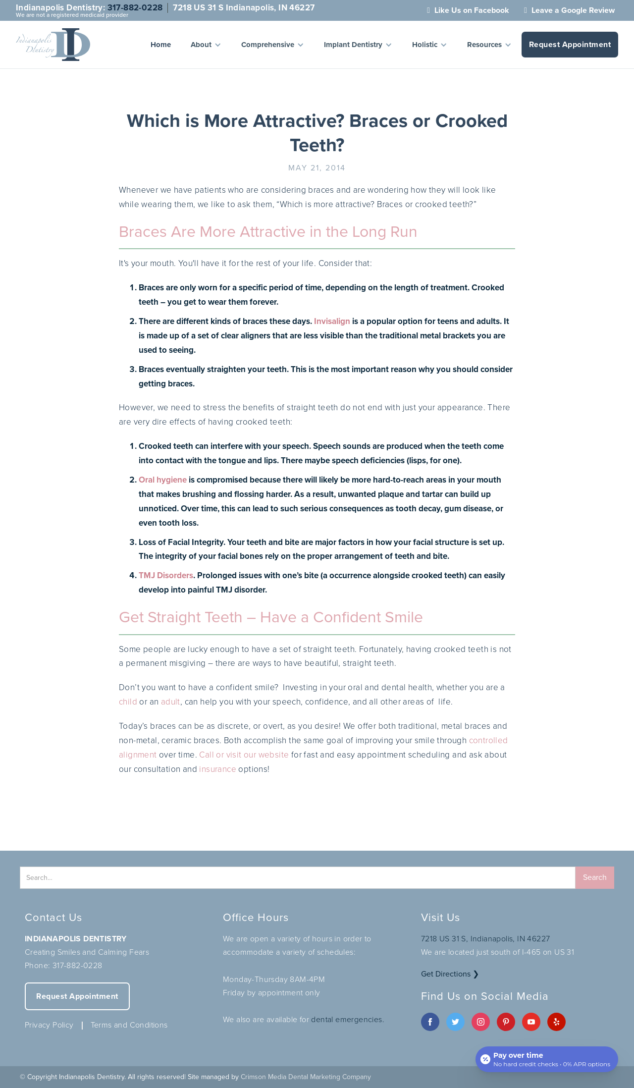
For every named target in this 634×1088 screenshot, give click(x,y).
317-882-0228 (135, 7)
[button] (206, 44)
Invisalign (332, 321)
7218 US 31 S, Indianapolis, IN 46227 (485, 938)
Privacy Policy (49, 1025)
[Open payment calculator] (547, 1059)
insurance (217, 769)
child (128, 702)
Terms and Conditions (129, 1025)
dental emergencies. (347, 1019)
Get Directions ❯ (450, 973)
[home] (53, 44)
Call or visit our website (244, 755)
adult (170, 702)
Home (161, 44)
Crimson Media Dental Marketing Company (306, 1077)
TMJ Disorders (166, 575)
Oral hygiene (163, 480)
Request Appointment (570, 44)
